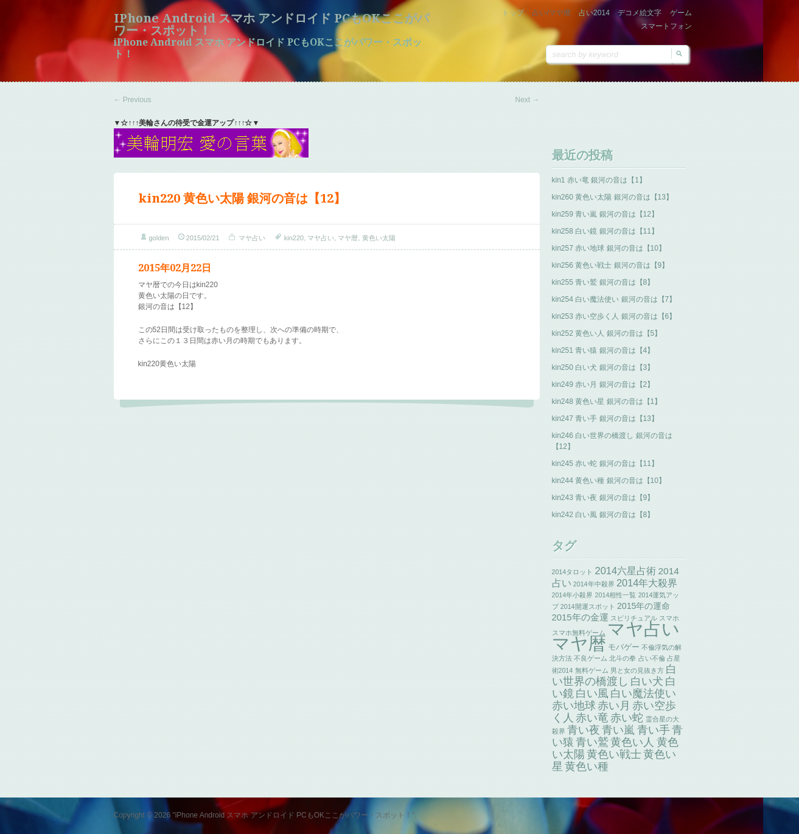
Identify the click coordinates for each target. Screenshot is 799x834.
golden (159, 238)
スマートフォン (666, 26)
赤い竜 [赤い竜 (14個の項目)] (592, 717)
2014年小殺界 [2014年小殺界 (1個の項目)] (572, 595)
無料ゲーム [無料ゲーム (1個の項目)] (592, 670)
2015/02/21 (203, 238)
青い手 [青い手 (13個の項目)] (653, 730)
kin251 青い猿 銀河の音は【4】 (603, 350)
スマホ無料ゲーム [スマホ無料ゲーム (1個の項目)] (578, 632)
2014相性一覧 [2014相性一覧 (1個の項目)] (616, 595)
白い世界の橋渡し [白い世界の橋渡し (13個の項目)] (614, 675)
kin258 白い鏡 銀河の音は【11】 (605, 231)
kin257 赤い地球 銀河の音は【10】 (609, 248)
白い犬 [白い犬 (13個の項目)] (646, 681)
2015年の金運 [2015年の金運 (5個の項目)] (580, 617)
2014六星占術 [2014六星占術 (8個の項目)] (626, 570)
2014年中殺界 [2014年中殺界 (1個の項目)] (594, 584)
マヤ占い (252, 238)
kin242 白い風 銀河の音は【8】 (603, 514)
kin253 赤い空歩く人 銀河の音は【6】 (614, 316)
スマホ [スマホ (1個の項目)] (669, 618)
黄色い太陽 (379, 238)
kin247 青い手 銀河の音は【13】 (605, 418)
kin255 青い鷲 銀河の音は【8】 (603, 282)
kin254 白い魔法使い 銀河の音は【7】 (614, 299)
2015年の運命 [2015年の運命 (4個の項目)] (644, 606)
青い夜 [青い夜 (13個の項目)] (583, 730)
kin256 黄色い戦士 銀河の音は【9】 (610, 265)
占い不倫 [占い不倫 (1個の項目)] (651, 658)
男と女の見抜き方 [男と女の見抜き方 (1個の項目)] (637, 670)
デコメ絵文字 (639, 13)
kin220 (294, 238)
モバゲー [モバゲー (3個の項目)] (624, 647)
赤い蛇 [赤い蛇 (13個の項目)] (626, 718)
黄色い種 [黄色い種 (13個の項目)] (587, 766)
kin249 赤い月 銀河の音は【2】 (603, 384)
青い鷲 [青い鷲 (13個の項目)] (592, 742)
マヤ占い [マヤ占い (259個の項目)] (643, 629)
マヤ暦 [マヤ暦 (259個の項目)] (579, 643)
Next (527, 100)
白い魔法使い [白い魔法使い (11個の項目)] (643, 693)
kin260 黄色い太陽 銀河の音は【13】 (612, 197)
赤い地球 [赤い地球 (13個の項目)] (574, 706)
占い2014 (594, 13)
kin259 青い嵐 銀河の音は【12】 (605, 214)
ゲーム (681, 13)
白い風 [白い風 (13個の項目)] (592, 693)
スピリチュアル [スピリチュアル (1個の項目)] (633, 618)
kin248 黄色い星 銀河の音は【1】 (607, 401)
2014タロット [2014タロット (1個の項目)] (572, 571)
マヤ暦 (348, 238)
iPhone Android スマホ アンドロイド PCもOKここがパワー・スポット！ (271, 24)
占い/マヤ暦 (551, 13)
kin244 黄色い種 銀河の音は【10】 (609, 480)
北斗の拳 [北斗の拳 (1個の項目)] (622, 658)
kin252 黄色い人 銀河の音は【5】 (607, 333)
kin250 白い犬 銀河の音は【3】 (603, 367)
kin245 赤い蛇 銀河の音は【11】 (605, 463)
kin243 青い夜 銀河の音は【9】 (603, 497)
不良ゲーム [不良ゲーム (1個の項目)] (590, 658)
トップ (513, 13)
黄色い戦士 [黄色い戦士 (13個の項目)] (614, 754)
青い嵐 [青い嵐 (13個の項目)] (618, 730)
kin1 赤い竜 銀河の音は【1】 (599, 180)
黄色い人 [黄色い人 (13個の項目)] (632, 742)
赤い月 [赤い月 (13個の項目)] (614, 706)
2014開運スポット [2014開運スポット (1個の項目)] (587, 606)
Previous (133, 100)
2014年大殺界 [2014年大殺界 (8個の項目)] (647, 582)
